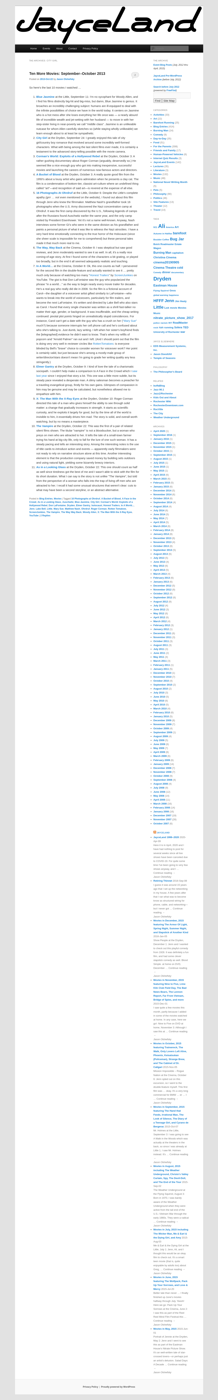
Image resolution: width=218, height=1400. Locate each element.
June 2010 (159, 696)
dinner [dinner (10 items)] (166, 272)
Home (33, 48)
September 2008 (162, 779)
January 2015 (161, 486)
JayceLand (163, 833)
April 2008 (159, 799)
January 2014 (161, 534)
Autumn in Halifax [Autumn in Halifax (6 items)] (162, 233)
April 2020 (159, 431)
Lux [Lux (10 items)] (166, 307)
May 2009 (158, 748)
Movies (58, 498)
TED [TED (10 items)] (185, 327)
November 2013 (162, 542)
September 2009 (162, 732)
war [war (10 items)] (182, 331)
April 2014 (159, 522)
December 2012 (162, 585)
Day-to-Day (159, 138)
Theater (157, 206)
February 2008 (161, 807)
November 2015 (162, 447)
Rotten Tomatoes (117, 509)
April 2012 (159, 617)
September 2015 (162, 454)
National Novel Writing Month (170, 182)
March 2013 (160, 573)
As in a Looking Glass (49, 502)
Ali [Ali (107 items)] (161, 226)
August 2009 (160, 736)
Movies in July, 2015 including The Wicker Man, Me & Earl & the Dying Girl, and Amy (170, 1233)
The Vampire (53, 512)
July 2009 (159, 740)
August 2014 (160, 506)
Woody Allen (89, 512)
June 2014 (159, 514)
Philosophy (160, 193)
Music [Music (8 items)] (156, 313)
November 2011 (162, 637)
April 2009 (159, 752)
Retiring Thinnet (162, 880)
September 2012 (162, 597)
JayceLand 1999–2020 (166, 837)
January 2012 (161, 629)
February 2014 (161, 530)
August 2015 (160, 458)
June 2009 (159, 744)
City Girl (95, 502)
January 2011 (161, 669)
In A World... (127, 505)
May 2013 (158, 565)
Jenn (32, 509)
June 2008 (159, 791)
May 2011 (158, 657)
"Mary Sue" (130, 320)
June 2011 (159, 653)
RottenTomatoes (103, 343)
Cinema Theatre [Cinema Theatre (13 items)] (164, 267)
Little (49, 509)
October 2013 (161, 546)
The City (158, 413)
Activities (158, 114)
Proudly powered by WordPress (118, 1387)
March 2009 (160, 756)
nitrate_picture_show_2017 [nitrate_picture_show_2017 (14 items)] (173, 318)
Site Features (161, 202)
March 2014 (160, 526)
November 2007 (162, 819)
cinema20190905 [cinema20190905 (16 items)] (166, 262)
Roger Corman (99, 509)
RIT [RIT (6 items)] (170, 323)
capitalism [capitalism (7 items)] (178, 253)
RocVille (158, 409)
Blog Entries (46, 498)
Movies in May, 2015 (165, 1328)
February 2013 (161, 577)
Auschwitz (68, 502)
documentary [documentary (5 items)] (177, 272)
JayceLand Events (164, 162)
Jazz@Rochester (163, 393)
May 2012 (158, 613)
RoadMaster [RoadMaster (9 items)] (180, 322)
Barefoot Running (163, 122)
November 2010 (162, 676)
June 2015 (159, 466)
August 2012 (160, 601)
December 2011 (162, 633)
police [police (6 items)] (156, 323)
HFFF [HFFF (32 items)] (158, 300)
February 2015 (161, 482)
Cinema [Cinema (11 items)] (171, 257)
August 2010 (160, 688)
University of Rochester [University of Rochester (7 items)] (166, 332)
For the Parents (162, 146)
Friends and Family (164, 150)
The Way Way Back (71, 512)
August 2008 (160, 783)
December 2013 (162, 538)
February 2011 (161, 665)
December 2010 (162, 672)
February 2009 (161, 760)
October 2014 (161, 498)
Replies (45, 515)
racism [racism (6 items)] (164, 323)
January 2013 (161, 581)
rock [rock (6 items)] (155, 327)
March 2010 (160, 708)
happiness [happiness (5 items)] (174, 295)
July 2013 (159, 557)
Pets (156, 190)
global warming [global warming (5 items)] (160, 295)
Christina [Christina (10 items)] (159, 257)
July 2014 (159, 510)
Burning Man (160, 130)
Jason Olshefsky (65, 79)
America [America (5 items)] (170, 227)
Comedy (158, 134)
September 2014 (162, 502)
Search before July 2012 (166, 87)
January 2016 (161, 439)
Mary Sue (59, 509)
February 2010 (161, 712)
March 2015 (160, 478)
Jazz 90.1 (158, 389)
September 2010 (162, 684)
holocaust (96, 505)
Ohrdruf (85, 509)
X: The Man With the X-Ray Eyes (115, 512)
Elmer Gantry (83, 505)
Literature (159, 170)
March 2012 (160, 621)
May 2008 (158, 795)
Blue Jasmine (82, 502)
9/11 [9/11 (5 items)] (155, 227)
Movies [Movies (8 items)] (182, 307)
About (59, 48)
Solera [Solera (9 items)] (178, 327)
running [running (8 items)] (168, 327)
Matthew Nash (72, 509)
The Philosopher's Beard (167, 371)
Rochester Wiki (162, 401)
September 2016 (162, 435)
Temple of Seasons (164, 358)
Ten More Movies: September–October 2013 (67, 73)
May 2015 (158, 470)
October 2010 (161, 680)
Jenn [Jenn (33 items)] (169, 300)
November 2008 (162, 772)
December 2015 (162, 443)
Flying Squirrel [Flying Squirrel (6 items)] (161, 290)
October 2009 (161, 728)
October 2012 (161, 593)
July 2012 (159, 605)
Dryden (71, 505)
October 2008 (161, 775)
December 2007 (162, 815)
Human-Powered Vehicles (168, 154)
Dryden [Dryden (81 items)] (162, 279)
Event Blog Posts (162, 65)
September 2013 (162, 550)
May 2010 (158, 700)
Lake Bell (41, 509)
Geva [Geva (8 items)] (173, 290)
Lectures (158, 166)
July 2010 (159, 692)
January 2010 (161, 716)
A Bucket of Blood (111, 498)
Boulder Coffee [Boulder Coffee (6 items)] (161, 239)
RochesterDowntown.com (168, 405)
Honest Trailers (99, 275)
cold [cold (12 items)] (180, 267)
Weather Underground (166, 417)
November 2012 (162, 589)
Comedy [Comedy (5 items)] (157, 272)
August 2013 (160, 554)
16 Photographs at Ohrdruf (85, 498)
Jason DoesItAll (162, 354)
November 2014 (162, 494)
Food (156, 142)
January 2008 (161, 811)
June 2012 (159, 609)
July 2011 (159, 649)
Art (155, 118)
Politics (157, 198)
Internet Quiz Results (165, 158)
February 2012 (161, 625)
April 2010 (159, 704)
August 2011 (160, 645)
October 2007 (161, 823)
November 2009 (162, 724)
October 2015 (161, 451)
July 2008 (159, 787)
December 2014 (162, 490)
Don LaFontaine (57, 505)
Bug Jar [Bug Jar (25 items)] (177, 239)
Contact (72, 48)
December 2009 (162, 720)
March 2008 (160, 803)
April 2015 (159, 474)
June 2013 (159, 561)
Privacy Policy (90, 48)
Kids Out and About (164, 397)
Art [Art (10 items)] (177, 227)
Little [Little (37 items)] (158, 307)
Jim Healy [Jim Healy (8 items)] (181, 301)
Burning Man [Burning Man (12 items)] (162, 252)
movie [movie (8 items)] (173, 307)
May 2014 (158, 518)
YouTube (34, 515)
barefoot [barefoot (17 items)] (179, 233)
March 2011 (160, 660)
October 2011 (161, 641)
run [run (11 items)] (161, 327)
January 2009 (161, 764)
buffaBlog (159, 385)
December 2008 (162, 768)
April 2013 (159, 569)
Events (46, 48)
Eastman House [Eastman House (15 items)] (165, 285)
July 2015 (159, 462)
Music (156, 178)
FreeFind (171, 90)
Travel (157, 209)
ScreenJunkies (123, 275)
